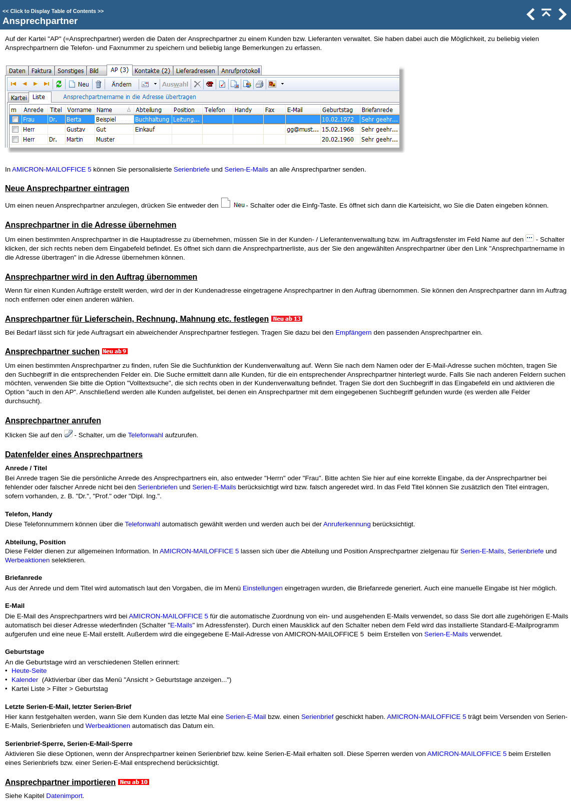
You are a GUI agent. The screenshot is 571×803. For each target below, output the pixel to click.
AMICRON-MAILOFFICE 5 (51, 169)
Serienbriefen (157, 487)
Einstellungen (263, 588)
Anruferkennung (347, 524)
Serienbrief (317, 716)
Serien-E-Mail (246, 716)
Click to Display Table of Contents (53, 11)
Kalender (25, 679)
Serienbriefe (192, 169)
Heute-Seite (29, 670)
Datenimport (64, 795)
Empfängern (353, 332)
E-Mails (181, 625)
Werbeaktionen (27, 560)
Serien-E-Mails (246, 169)
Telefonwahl (145, 435)
